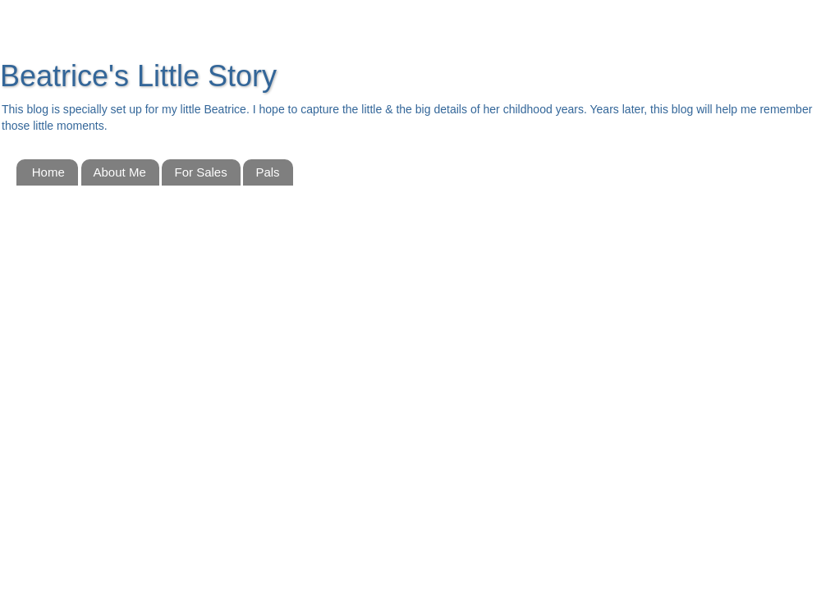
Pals (267, 172)
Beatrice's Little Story (138, 76)
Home (48, 172)
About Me (120, 172)
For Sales (200, 172)
